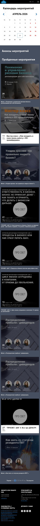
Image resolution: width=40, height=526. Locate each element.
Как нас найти (24, 500)
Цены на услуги (4, 519)
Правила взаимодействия (6, 513)
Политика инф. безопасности (7, 516)
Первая (9, 480)
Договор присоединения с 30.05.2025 (9, 512)
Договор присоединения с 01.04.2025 (9, 510)
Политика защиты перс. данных (8, 517)
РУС (30, 1)
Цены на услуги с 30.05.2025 (7, 520)
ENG (33, 1)
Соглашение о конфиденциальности (9, 514)
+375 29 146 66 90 (5, 494)
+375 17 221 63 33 (5, 496)
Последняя (29, 480)
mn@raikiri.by (4, 498)
